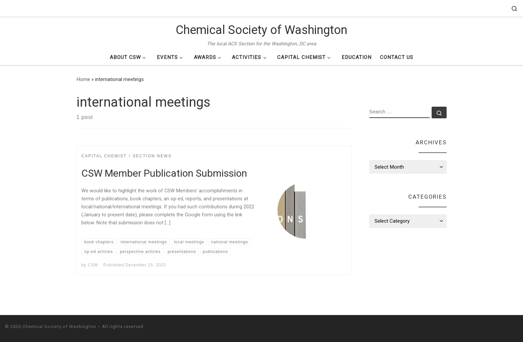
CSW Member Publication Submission (164, 173)
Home (83, 79)
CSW (93, 265)
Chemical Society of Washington (59, 326)
